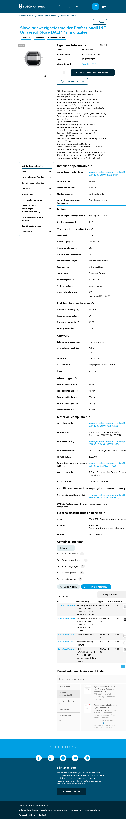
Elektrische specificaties (37, 183)
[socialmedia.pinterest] (87, 759)
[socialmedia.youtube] (75, 759)
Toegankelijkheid (27, 815)
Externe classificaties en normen (37, 219)
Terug (99, 21)
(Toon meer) (99, 723)
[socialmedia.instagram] (63, 759)
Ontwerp (37, 189)
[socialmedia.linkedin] (51, 759)
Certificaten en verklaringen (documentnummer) (37, 209)
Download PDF (89, 64)
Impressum (75, 811)
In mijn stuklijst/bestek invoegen (93, 72)
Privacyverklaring (92, 811)
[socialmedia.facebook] (39, 759)
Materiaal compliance (37, 200)
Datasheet (27, 37)
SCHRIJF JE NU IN (71, 792)
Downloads (41, 37)
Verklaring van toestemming (54, 811)
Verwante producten (73, 81)
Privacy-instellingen (28, 811)
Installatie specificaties (37, 166)
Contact (42, 815)
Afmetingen (37, 194)
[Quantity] (63, 72)
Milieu (37, 172)
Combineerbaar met (61, 37)
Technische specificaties (37, 178)
